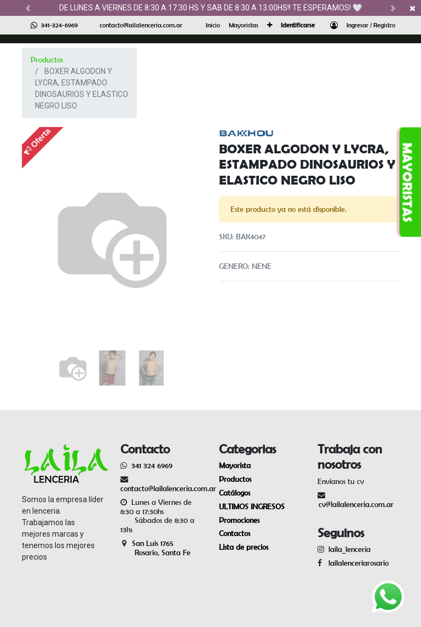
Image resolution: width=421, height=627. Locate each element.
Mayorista (235, 465)
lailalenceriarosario (356, 563)
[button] (269, 25)
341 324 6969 (151, 465)
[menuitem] (212, 25)
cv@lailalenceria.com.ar (356, 504)
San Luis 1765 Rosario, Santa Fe (155, 548)
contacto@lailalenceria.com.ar (141, 24)
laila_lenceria (349, 549)
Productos (47, 59)
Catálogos (234, 492)
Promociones (239, 520)
